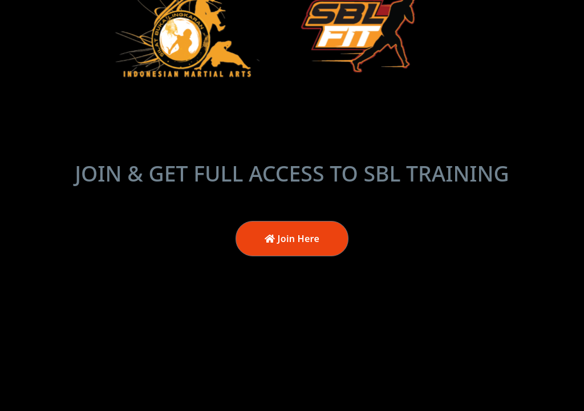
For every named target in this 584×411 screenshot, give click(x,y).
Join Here (292, 238)
